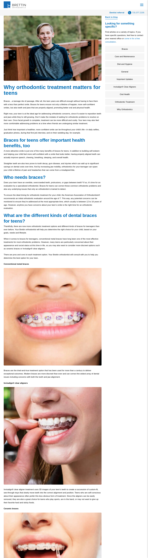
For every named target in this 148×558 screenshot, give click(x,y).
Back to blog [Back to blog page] (111, 17)
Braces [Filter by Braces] (125, 49)
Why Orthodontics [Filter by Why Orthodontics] (125, 109)
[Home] (15, 4)
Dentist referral (116, 13)
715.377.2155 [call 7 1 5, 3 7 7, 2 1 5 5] (138, 13)
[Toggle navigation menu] (141, 4)
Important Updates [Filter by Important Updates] (125, 79)
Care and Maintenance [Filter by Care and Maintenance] (125, 56)
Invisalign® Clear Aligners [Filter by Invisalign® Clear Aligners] (125, 87)
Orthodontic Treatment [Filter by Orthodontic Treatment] (124, 102)
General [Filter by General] (124, 72)
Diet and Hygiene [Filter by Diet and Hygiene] (124, 64)
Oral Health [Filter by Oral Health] (125, 94)
